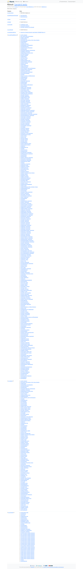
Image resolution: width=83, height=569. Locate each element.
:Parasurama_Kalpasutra (26, 375)
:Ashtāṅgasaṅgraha (25, 321)
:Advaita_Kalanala (25, 171)
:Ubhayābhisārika (25, 485)
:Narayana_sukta (24, 258)
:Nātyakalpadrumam (25, 188)
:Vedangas (23, 513)
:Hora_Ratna (24, 135)
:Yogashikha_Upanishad (26, 125)
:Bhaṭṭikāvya (24, 56)
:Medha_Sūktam (24, 350)
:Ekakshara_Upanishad (26, 105)
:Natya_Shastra (24, 174)
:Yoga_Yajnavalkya (25, 294)
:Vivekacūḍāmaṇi (24, 444)
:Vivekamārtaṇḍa (24, 46)
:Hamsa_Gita (24, 374)
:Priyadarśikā (24, 276)
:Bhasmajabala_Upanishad (26, 208)
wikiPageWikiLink (12, 35)
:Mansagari (23, 42)
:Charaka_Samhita (25, 129)
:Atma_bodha (24, 78)
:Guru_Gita (23, 261)
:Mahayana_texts (24, 520)
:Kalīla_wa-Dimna (25, 44)
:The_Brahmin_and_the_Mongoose (28, 68)
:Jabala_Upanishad (25, 220)
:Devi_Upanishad (24, 104)
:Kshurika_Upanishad (25, 109)
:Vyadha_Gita (24, 310)
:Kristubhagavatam (25, 303)
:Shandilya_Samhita (25, 502)
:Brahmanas (24, 517)
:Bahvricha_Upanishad (26, 207)
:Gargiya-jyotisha (24, 318)
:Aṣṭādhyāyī (23, 79)
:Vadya (22, 74)
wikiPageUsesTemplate (12, 15)
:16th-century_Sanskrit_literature (28, 540)
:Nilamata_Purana (25, 338)
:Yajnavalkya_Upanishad (26, 255)
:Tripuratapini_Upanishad (26, 250)
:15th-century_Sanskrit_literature (28, 539)
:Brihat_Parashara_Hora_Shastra (27, 172)
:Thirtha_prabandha (25, 372)
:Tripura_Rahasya (25, 54)
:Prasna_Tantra (24, 58)
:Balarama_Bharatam (25, 363)
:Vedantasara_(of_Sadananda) (27, 309)
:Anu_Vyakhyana (24, 197)
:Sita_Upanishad (24, 248)
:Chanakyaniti (24, 360)
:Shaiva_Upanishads (25, 313)
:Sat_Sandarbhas (24, 65)
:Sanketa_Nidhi (24, 180)
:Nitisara (23, 146)
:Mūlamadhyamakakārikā (26, 280)
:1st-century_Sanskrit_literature (27, 545)
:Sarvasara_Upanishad (26, 116)
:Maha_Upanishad (25, 98)
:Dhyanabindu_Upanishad (26, 61)
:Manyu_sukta (24, 291)
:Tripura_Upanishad (25, 123)
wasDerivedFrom (11, 32)
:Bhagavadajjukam (25, 340)
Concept (16, 6)
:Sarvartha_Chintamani (26, 181)
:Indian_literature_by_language (27, 27)
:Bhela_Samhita (24, 442)
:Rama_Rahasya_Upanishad (27, 238)
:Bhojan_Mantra (24, 490)
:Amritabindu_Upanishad (26, 359)
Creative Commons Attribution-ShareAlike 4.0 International (53, 567)
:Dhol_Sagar (24, 185)
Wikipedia (32, 567)
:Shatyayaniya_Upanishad (26, 245)
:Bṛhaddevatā (24, 300)
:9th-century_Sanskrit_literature (27, 558)
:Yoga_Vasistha (24, 284)
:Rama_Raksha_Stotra (25, 409)
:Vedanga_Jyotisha (25, 460)
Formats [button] (25, 1)
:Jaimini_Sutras (24, 183)
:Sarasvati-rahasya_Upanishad (27, 336)
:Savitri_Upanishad (25, 243)
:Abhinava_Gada (24, 165)
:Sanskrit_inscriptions (25, 529)
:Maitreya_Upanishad (25, 226)
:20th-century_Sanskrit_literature (28, 547)
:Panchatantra (24, 149)
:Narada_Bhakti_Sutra (25, 60)
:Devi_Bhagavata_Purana (26, 466)
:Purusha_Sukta (24, 282)
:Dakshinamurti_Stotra (26, 134)
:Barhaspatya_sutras (25, 97)
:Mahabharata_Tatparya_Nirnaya (28, 347)
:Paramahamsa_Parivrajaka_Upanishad (29, 114)
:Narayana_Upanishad (25, 231)
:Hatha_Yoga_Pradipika (26, 292)
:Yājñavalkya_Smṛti (25, 441)
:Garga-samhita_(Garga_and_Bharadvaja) (29, 317)
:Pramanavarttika (25, 346)
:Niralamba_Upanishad (26, 232)
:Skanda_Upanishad (25, 296)
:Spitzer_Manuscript (25, 272)
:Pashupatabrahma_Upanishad (27, 115)
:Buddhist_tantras (25, 521)
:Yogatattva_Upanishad (26, 268)
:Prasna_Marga (24, 138)
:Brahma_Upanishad (25, 70)
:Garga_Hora (24, 287)
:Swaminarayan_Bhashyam (26, 47)
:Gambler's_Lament (25, 286)
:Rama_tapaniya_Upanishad (27, 157)
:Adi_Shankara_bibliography (27, 345)
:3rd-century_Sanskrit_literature (27, 550)
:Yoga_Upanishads (25, 262)
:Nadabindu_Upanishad (26, 88)
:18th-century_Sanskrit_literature (28, 543)
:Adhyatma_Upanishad (26, 327)
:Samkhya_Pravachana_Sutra (27, 273)
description (10, 13)
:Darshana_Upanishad (25, 102)
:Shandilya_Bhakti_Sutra (26, 498)
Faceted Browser (63, 1)
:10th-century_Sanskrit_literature (28, 533)
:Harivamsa (23, 354)
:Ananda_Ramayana (25, 257)
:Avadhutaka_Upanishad (26, 152)
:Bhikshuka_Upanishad (26, 211)
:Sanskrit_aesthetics (25, 531)
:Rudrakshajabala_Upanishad (27, 240)
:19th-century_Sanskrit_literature (28, 544)
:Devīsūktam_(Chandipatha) (27, 45)
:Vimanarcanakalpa (25, 73)
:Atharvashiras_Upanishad (26, 69)
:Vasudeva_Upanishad (25, 298)
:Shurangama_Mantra (25, 144)
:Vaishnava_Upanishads (26, 160)
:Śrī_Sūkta (23, 267)
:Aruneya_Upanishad (25, 100)
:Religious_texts (24, 24)
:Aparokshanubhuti (25, 329)
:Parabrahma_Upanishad (26, 195)
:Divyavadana (24, 86)
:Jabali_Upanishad (25, 221)
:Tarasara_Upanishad (25, 120)
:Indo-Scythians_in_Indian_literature (28, 307)
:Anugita (23, 305)
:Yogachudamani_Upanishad (27, 263)
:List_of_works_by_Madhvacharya (28, 75)
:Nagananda (24, 49)
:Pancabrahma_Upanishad (26, 112)
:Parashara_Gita (24, 506)
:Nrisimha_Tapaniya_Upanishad (27, 111)
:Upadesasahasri (24, 373)
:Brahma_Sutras (24, 175)
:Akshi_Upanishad (25, 202)
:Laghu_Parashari (25, 95)
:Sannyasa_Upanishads (26, 158)
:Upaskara (23, 476)
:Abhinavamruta (24, 167)
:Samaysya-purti (24, 358)
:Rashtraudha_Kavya (25, 344)
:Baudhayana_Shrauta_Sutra (27, 52)
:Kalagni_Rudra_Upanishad (26, 192)
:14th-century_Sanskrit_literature (28, 538)
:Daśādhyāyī (24, 427)
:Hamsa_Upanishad (25, 106)
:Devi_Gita (23, 341)
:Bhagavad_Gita (24, 147)
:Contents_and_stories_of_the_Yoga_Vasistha (30, 40)
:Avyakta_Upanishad (25, 101)
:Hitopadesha (24, 198)
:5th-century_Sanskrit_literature (27, 553)
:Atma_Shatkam (24, 55)
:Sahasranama (24, 527)
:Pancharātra (24, 83)
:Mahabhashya (24, 269)
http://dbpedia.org (30, 6)
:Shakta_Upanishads (25, 314)
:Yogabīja (23, 127)
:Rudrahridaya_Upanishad (26, 239)
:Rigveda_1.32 (24, 475)
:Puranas (23, 515)
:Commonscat (24, 16)
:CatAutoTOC (24, 15)
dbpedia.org (44, 6)
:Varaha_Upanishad (25, 124)
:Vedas (22, 148)
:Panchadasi (24, 190)
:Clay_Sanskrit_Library (25, 91)
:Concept (23, 19)
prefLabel (10, 29)
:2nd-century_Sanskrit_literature (27, 549)
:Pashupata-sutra (25, 333)
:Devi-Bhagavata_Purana (26, 352)
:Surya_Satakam (24, 370)
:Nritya (22, 162)
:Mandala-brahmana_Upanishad (28, 110)
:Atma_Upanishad (25, 193)
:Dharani (23, 278)
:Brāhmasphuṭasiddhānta (26, 184)
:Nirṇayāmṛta (24, 508)
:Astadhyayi (23, 378)
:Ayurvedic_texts (24, 512)
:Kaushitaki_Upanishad (26, 304)
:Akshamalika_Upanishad (26, 201)
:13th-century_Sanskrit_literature (28, 536)
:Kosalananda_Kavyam (26, 324)
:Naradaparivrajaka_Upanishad (27, 230)
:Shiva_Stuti (23, 170)
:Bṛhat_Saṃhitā (24, 63)
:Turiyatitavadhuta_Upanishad (27, 253)
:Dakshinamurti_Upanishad (27, 215)
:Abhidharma (24, 561)
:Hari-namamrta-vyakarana (26, 323)
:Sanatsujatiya (24, 331)
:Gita (22, 559)
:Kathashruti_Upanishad (26, 107)
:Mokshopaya (24, 82)
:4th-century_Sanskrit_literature (27, 552)
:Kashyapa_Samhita (25, 452)
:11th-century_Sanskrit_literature (28, 534)
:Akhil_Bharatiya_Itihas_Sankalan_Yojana (29, 187)
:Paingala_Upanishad (25, 235)
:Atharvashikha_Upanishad (26, 204)
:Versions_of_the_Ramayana (27, 133)
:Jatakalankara (24, 142)
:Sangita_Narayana (25, 368)
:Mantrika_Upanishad (25, 227)
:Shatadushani (24, 484)
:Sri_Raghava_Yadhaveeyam (27, 84)
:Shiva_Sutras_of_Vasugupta (27, 299)
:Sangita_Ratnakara (25, 179)
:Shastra (23, 199)
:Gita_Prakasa (24, 315)
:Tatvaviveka (24, 322)
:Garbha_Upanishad (25, 361)
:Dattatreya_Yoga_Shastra (26, 355)
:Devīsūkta (23, 275)
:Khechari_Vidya (24, 259)
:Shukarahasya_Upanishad (26, 247)
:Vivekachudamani (25, 369)
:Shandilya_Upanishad (25, 244)
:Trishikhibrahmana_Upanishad (27, 252)
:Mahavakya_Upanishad (26, 225)
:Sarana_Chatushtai (25, 342)
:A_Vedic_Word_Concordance (27, 36)
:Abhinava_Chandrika (25, 164)
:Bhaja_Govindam (25, 176)
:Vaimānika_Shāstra (25, 130)
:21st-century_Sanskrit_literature (28, 548)
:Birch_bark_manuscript (26, 87)
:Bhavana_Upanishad (25, 209)
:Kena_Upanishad (25, 37)
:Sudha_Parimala (24, 289)
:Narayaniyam (24, 189)
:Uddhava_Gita (24, 483)
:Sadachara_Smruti (25, 319)
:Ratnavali (23, 64)
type (8, 19)
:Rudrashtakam (24, 493)
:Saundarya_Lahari (25, 89)
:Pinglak (23, 328)
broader (9, 24)
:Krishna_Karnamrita (25, 465)
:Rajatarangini (24, 151)
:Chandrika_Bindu (25, 169)
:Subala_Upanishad (25, 119)
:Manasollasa (24, 38)
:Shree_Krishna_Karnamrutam (27, 332)
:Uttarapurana (24, 448)
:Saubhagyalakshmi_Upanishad (27, 241)
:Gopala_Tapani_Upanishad (26, 92)
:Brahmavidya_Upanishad (26, 295)
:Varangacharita (24, 335)
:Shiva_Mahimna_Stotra (26, 143)
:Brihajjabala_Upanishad (26, 212)
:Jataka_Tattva (24, 141)
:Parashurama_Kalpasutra (26, 494)
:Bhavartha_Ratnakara (25, 178)
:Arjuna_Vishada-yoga (25, 433)
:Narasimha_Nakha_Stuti (26, 351)
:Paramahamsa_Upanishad (26, 236)
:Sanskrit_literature (25, 25)
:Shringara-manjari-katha (26, 290)
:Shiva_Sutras (24, 266)
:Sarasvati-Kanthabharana (26, 367)
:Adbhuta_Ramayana (25, 51)
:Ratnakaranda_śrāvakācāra (27, 93)
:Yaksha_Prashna (24, 312)
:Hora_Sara (23, 137)
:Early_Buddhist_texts (25, 522)
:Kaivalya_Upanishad (25, 222)
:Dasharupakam (24, 301)
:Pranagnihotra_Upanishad (26, 72)
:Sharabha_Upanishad (25, 118)
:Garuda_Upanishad (25, 217)
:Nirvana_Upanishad (25, 234)
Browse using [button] (19, 1)
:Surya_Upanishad (25, 249)
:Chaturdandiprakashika (26, 349)
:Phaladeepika (24, 41)
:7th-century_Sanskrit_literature (27, 556)
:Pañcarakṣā (24, 156)
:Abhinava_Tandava (25, 166)
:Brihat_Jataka (24, 285)
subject (10, 381)
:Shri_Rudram (24, 35)
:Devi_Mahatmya (24, 277)
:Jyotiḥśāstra (24, 155)
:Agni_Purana (24, 59)
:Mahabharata (24, 77)
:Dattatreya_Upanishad (26, 216)
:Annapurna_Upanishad (26, 203)
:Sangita (23, 365)
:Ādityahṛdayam (24, 67)
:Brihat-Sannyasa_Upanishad (27, 213)
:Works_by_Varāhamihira (26, 530)
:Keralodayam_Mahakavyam (27, 364)
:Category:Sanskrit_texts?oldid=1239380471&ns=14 (33, 32)
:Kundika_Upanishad (25, 194)
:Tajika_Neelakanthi (25, 96)
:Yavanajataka (24, 489)
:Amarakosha (24, 281)
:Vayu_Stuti (23, 308)
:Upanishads (24, 271)
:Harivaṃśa (23, 415)
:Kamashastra (24, 519)
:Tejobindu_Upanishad (26, 121)
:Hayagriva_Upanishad (26, 218)
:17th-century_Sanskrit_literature (28, 542)
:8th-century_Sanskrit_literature (27, 557)
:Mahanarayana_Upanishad (27, 153)
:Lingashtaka (24, 402)
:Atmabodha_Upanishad (26, 206)
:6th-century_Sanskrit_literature (27, 554)
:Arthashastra (24, 264)
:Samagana (23, 326)
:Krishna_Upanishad (25, 224)
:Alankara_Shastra (25, 443)
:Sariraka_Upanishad (25, 81)
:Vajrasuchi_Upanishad (26, 254)
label (9, 22)
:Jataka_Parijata (24, 139)
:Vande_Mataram (24, 132)
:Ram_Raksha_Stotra (25, 356)
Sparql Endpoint (71, 1)
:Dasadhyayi (24, 377)
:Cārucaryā (23, 337)
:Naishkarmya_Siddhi (25, 161)
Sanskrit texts (20, 4)
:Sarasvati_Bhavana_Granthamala (28, 50)
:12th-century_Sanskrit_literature (28, 535)
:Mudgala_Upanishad (25, 229)
